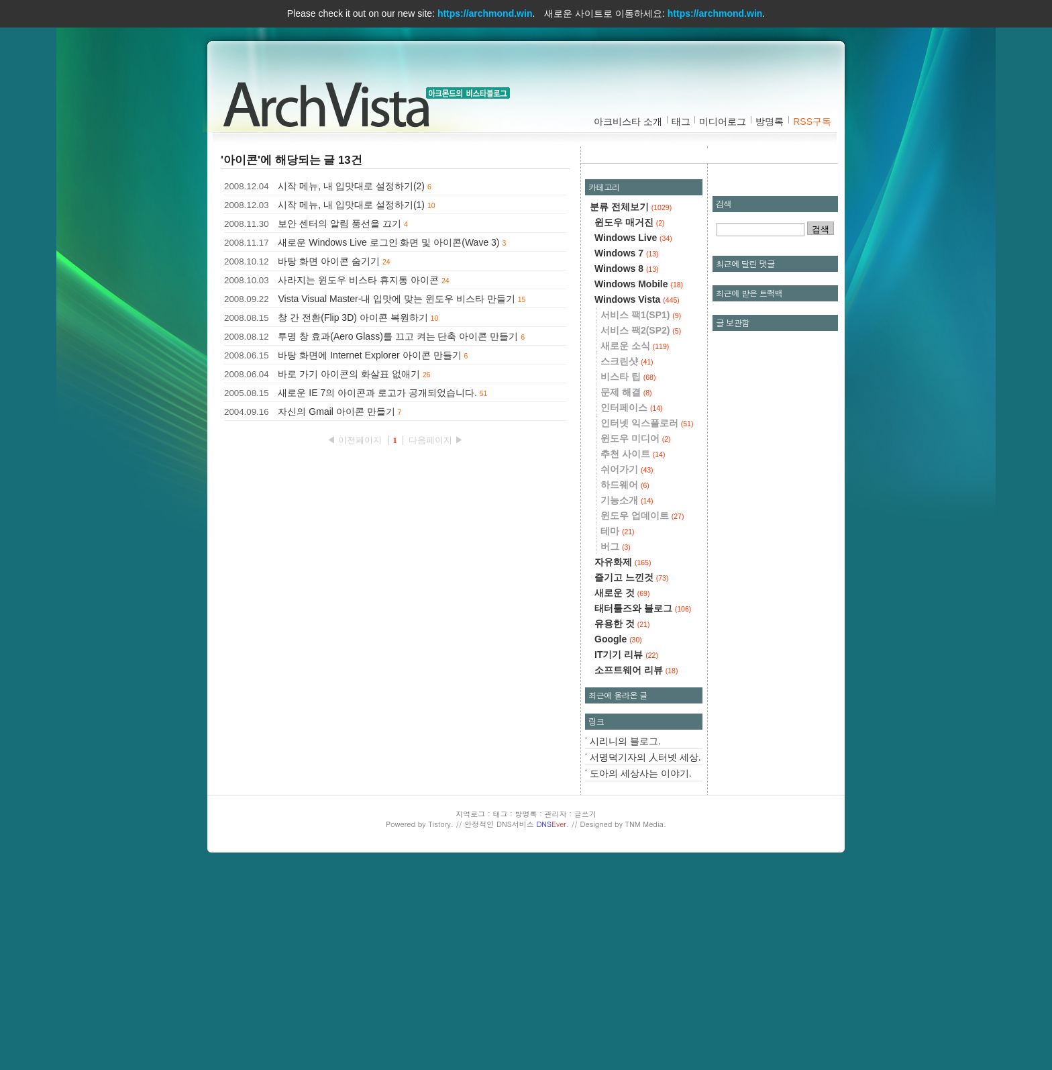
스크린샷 (626, 558)
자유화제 (622, 759)
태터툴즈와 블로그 (642, 805)
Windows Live (633, 435)
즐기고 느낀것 (631, 774)
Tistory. (441, 1021)
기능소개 (626, 697)
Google (618, 836)
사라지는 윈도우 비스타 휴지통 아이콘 (358, 280)
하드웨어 (624, 682)
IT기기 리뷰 (626, 851)
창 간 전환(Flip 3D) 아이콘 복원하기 (352, 317)
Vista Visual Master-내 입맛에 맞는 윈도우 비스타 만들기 (396, 298)
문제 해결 (626, 589)
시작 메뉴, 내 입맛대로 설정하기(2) (351, 186)
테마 (617, 728)
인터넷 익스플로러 (646, 620)
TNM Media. (645, 1021)
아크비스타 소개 (628, 121)
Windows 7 (626, 450)
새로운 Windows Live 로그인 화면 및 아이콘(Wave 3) (388, 242)
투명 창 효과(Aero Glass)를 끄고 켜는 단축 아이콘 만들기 (398, 336)
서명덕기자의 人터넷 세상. (645, 954)
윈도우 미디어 (635, 635)
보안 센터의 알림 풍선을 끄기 (339, 223)
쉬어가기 (626, 666)
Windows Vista (637, 496)
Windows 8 (626, 465)
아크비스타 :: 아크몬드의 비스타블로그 (331, 101)
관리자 (556, 1011)
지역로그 (470, 1011)
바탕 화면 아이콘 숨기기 (329, 261)
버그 (615, 743)
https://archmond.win (485, 13)
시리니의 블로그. (625, 938)
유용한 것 (621, 821)
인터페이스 (631, 604)
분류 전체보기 (631, 404)
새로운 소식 (634, 543)
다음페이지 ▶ (436, 440)
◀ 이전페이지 (355, 440)
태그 (681, 121)
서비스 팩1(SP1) (640, 512)
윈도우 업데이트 (642, 713)
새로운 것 (621, 790)
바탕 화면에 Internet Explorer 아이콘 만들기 (369, 355)
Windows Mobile (638, 481)
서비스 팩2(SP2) (640, 527)
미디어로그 (722, 121)
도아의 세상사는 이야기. (641, 970)
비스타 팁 (627, 574)
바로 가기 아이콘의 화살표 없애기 (349, 374)
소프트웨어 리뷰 (636, 867)
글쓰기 (585, 1011)
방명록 (769, 121)
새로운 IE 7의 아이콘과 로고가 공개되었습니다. (377, 392)
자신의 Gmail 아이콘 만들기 (336, 411)
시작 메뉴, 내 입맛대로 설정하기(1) (351, 204)
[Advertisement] (713, 252)
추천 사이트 (632, 651)
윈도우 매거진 (629, 419)
